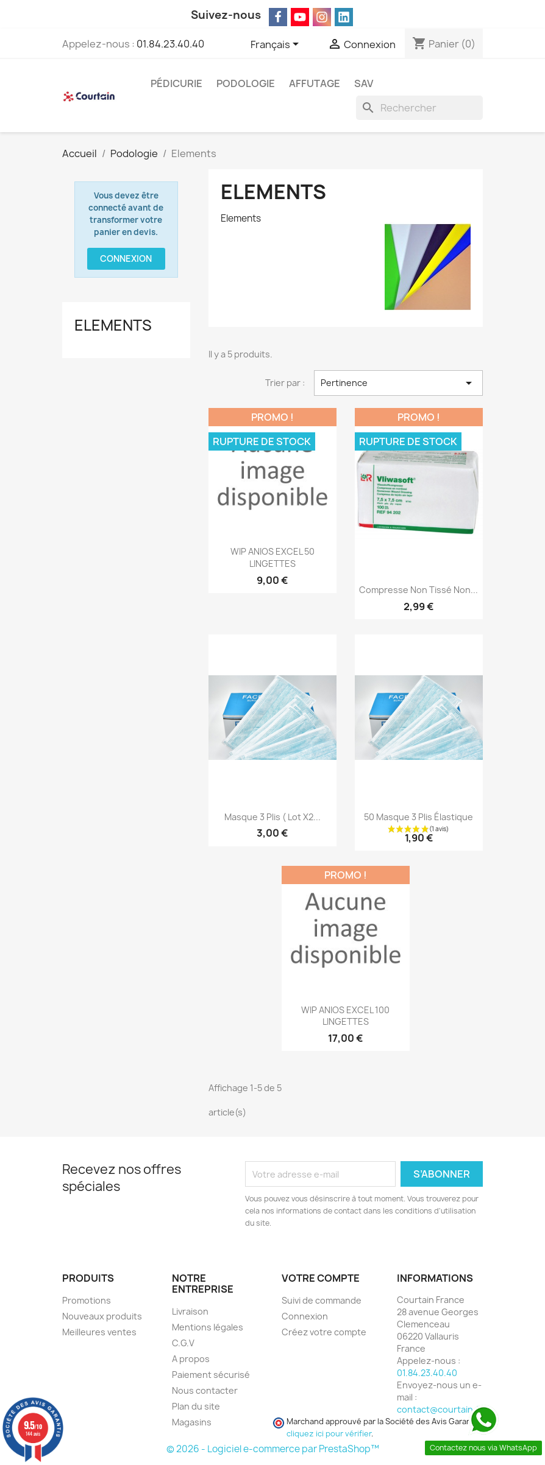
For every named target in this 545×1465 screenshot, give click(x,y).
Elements (113, 325)
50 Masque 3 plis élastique (418, 817)
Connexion (126, 258)
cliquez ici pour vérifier (329, 1433)
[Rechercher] (419, 108)
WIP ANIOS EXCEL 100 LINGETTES (345, 1016)
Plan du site (196, 1406)
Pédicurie (176, 83)
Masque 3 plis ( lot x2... (272, 817)
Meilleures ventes (99, 1332)
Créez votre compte (324, 1332)
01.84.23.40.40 (170, 44)
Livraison (190, 1311)
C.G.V (183, 1343)
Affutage (314, 83)
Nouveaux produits (102, 1316)
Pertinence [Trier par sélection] (398, 383)
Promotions (86, 1300)
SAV (363, 83)
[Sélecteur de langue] (277, 45)
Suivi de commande (322, 1300)
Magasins (192, 1422)
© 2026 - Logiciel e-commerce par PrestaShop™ (272, 1448)
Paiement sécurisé (211, 1374)
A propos (191, 1359)
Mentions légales (207, 1327)
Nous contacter (205, 1390)
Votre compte (321, 1278)
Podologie (245, 83)
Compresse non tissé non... (418, 589)
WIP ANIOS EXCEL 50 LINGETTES (272, 557)
